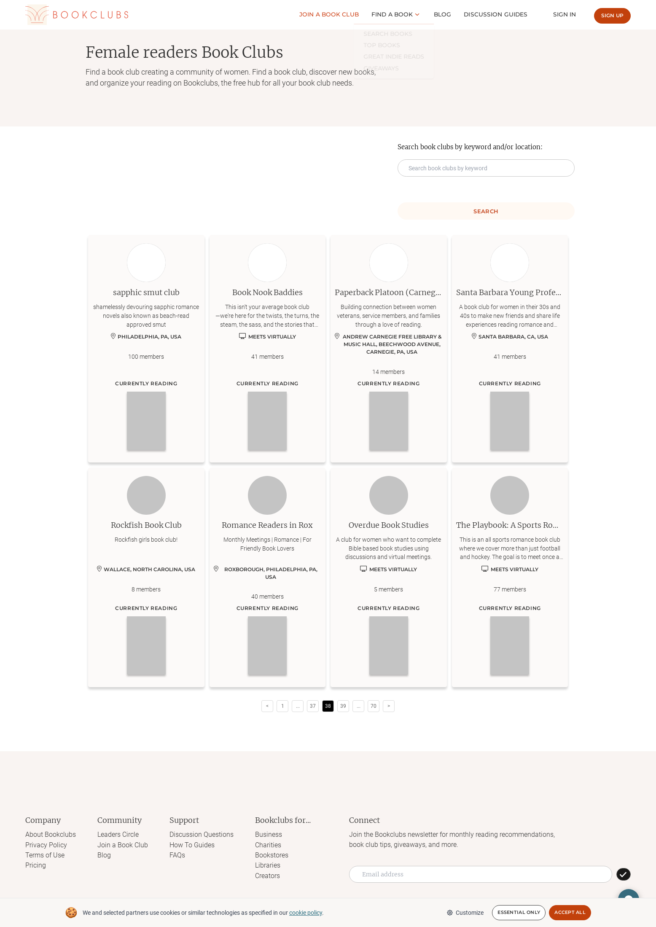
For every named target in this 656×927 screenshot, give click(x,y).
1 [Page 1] (282, 706)
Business (268, 834)
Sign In (565, 14)
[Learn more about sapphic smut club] (146, 348)
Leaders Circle (118, 834)
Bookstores (271, 855)
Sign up (612, 15)
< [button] (267, 706)
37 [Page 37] (313, 706)
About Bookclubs (50, 834)
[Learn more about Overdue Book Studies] (389, 578)
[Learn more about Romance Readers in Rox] (268, 578)
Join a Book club (334, 14)
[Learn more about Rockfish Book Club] (146, 578)
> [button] (388, 706)
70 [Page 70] (373, 706)
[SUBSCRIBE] (623, 874)
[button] (298, 706)
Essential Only (518, 913)
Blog (447, 14)
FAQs (177, 855)
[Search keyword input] (486, 168)
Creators (267, 875)
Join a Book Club (122, 845)
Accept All (570, 913)
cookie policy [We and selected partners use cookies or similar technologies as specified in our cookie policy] (305, 912)
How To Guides (192, 845)
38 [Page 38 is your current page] (328, 706)
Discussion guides (498, 14)
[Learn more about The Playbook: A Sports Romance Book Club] (510, 578)
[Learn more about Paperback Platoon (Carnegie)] (389, 348)
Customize (465, 912)
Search (485, 211)
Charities (268, 845)
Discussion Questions (201, 834)
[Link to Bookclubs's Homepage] (76, 14)
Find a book (397, 14)
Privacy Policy (46, 845)
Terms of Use (45, 855)
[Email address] (480, 874)
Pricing (35, 865)
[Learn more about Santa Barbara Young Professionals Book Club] (510, 348)
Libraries (267, 865)
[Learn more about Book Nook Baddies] (268, 348)
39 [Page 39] (343, 706)
